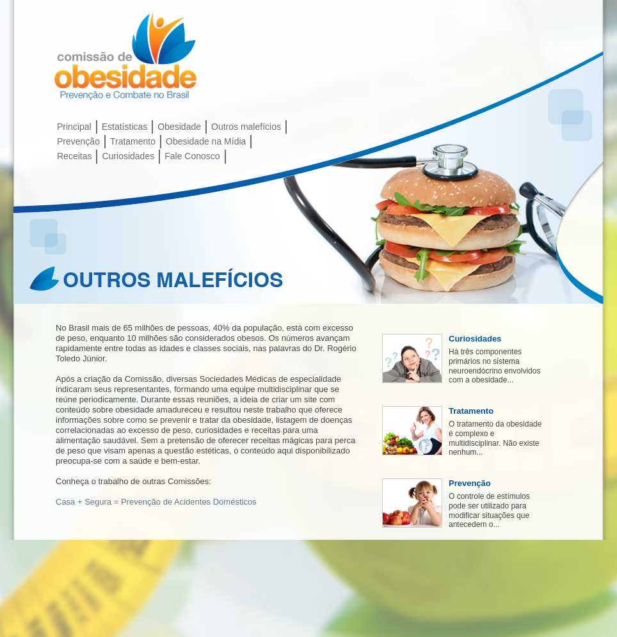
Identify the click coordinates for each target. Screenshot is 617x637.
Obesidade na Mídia (206, 141)
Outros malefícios (246, 127)
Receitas (74, 156)
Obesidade (179, 127)
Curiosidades (128, 156)
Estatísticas (125, 127)
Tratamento (133, 141)
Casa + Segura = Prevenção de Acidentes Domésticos (156, 502)
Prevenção (78, 141)
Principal (74, 127)
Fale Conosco (192, 156)
